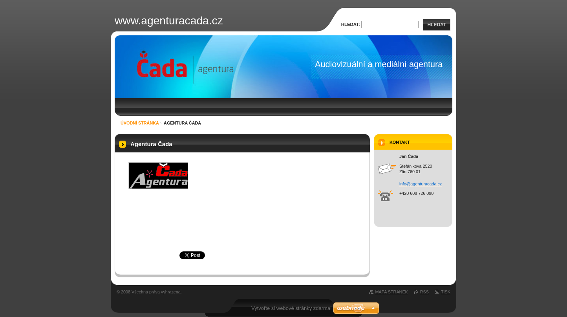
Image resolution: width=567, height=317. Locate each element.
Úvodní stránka (140, 123)
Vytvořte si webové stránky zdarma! (291, 308)
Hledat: (350, 24)
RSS (424, 292)
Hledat (436, 24)
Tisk (445, 292)
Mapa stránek (391, 292)
